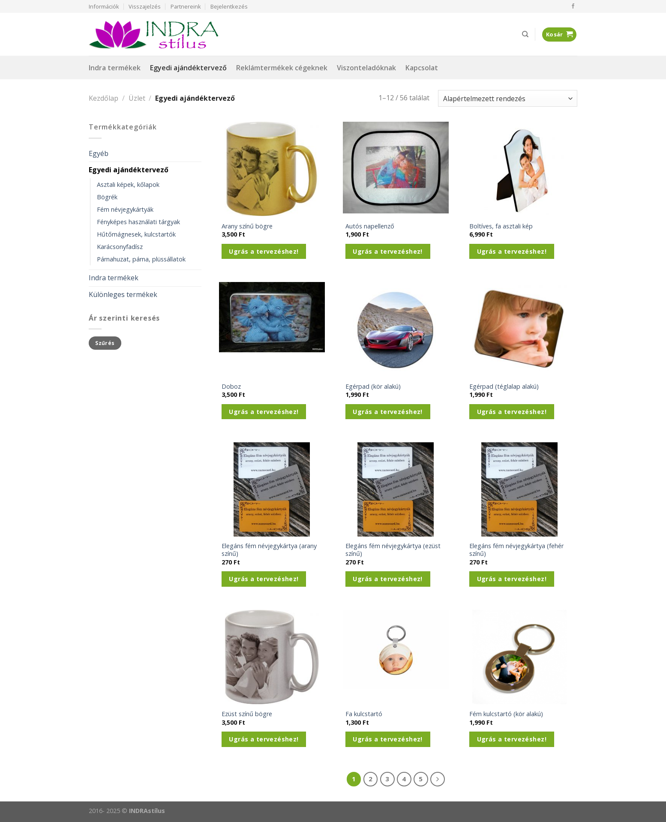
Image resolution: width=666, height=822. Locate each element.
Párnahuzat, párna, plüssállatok (141, 259)
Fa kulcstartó (363, 714)
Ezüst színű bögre (247, 714)
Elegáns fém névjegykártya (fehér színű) (516, 550)
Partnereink (186, 6)
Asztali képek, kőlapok (128, 184)
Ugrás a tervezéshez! (263, 251)
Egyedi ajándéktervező (188, 67)
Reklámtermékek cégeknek (281, 67)
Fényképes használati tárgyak (138, 222)
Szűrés (104, 342)
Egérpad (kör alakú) (373, 386)
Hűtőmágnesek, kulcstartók (136, 234)
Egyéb (98, 153)
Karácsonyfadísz (120, 247)
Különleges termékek (123, 294)
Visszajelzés (145, 6)
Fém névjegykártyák (125, 209)
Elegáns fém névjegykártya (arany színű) (269, 550)
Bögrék (107, 197)
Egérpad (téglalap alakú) (504, 386)
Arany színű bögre (247, 226)
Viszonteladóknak (366, 67)
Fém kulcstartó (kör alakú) (506, 714)
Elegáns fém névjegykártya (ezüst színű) (393, 550)
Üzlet (137, 98)
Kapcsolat (421, 67)
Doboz (231, 386)
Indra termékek (115, 67)
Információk (104, 6)
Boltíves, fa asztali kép (501, 226)
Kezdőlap (103, 98)
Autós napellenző (369, 226)
